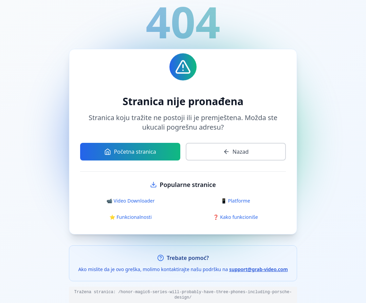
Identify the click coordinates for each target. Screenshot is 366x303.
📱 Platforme (235, 200)
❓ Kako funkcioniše (235, 217)
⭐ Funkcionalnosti (130, 217)
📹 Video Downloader (131, 200)
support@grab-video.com (258, 269)
